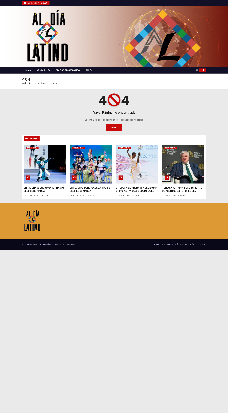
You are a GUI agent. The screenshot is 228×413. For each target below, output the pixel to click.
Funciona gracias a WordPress (35, 244)
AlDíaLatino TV (43, 70)
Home (28, 70)
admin (43, 195)
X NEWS (89, 70)
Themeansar (70, 244)
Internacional (32, 148)
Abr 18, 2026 (32, 195)
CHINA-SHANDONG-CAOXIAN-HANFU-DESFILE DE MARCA (44, 189)
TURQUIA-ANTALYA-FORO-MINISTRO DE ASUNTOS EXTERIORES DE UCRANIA (182, 191)
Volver (114, 127)
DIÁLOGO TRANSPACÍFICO (68, 70)
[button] (197, 70)
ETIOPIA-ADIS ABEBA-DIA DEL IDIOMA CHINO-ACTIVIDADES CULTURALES (136, 189)
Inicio (24, 83)
